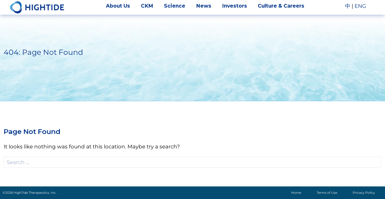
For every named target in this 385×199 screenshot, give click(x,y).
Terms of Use (327, 193)
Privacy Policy (364, 193)
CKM (147, 6)
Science (174, 6)
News (203, 6)
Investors (234, 6)
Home (296, 193)
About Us (118, 6)
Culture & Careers (281, 6)
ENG (360, 6)
